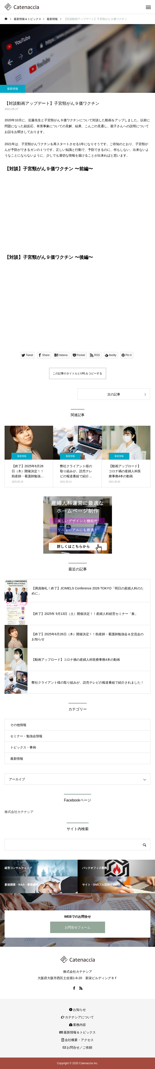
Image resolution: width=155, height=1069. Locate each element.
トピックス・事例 (23, 747)
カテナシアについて (77, 1017)
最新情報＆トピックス (77, 1032)
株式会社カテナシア (19, 812)
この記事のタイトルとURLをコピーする (77, 373)
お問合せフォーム (77, 927)
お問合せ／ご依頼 (77, 1047)
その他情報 (18, 725)
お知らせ (77, 1009)
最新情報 (12, 88)
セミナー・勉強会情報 (26, 736)
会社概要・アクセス (77, 1040)
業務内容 (77, 1025)
